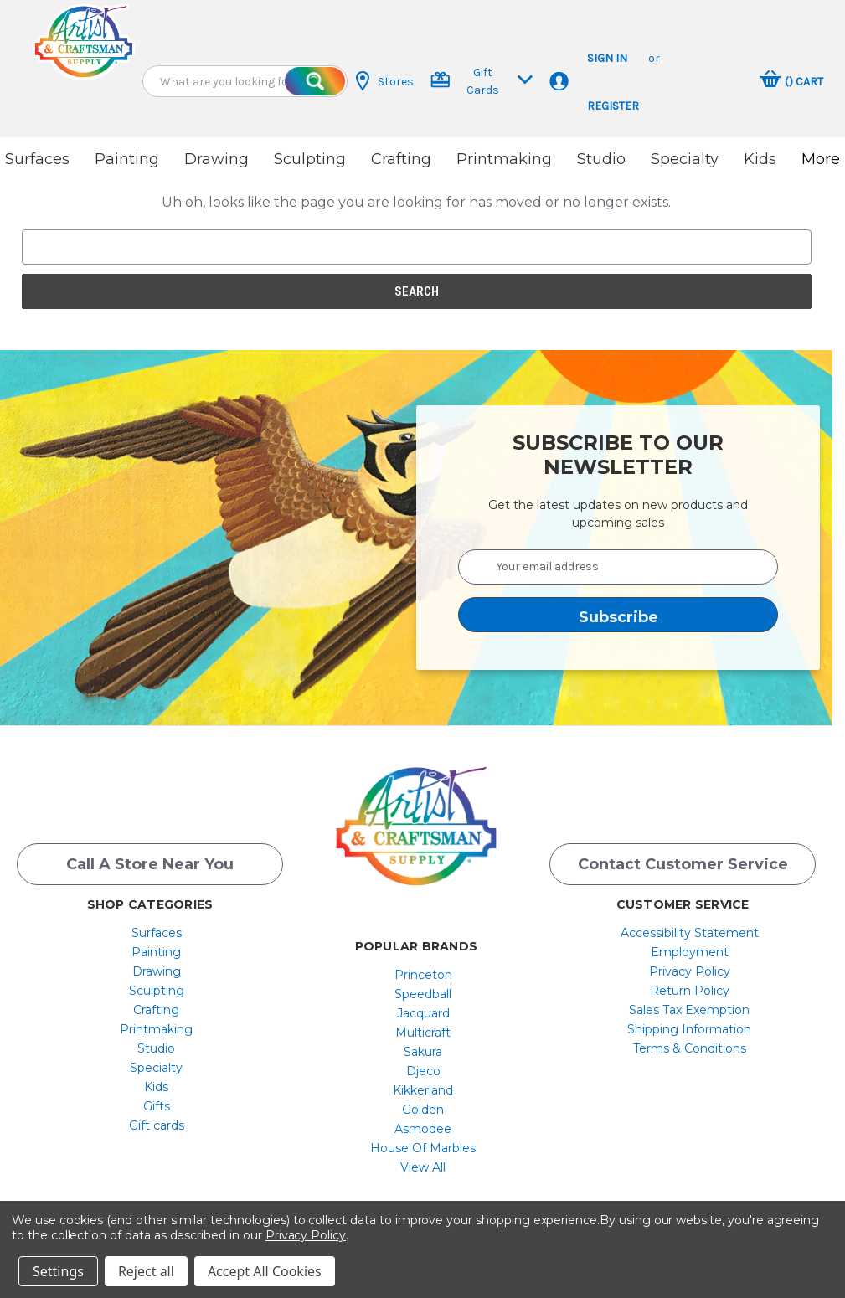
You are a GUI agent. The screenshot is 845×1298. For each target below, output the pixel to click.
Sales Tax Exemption (689, 1009)
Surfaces (37, 159)
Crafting (401, 159)
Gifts (156, 1106)
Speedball (422, 994)
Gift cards (156, 1125)
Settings (58, 1271)
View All (423, 1167)
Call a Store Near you (150, 864)
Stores (385, 81)
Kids (760, 159)
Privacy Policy (689, 971)
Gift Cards (481, 81)
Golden (423, 1109)
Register (613, 106)
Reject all (146, 1271)
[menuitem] (156, 932)
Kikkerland (423, 1090)
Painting (127, 159)
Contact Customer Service (683, 864)
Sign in (607, 58)
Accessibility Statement (690, 932)
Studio (601, 159)
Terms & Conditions (689, 1048)
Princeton (423, 974)
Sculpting (310, 159)
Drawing (216, 159)
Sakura (423, 1051)
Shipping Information (689, 1029)
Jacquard (423, 1013)
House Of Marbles (423, 1148)
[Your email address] (618, 567)
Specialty (685, 159)
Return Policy (689, 990)
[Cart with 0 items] (791, 81)
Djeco (423, 1071)
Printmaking (504, 159)
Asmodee (422, 1128)
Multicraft (423, 1032)
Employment (690, 952)
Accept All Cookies (265, 1271)
